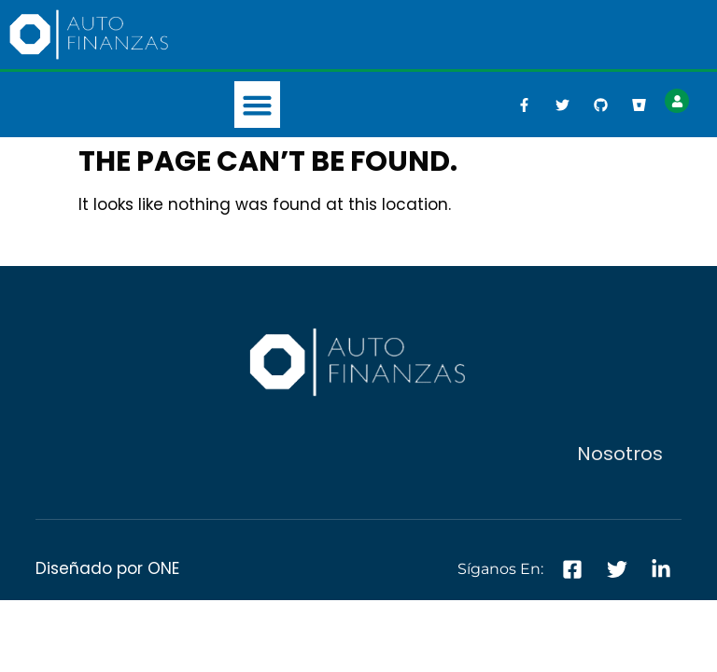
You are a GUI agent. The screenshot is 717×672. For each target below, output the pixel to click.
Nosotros (620, 454)
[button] (257, 104)
